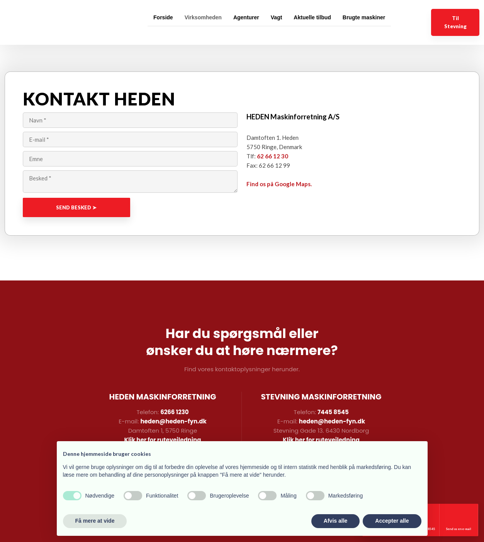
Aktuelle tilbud (312, 17)
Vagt (276, 17)
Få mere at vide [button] (95, 521)
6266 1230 (174, 412)
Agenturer (246, 17)
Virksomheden (203, 17)
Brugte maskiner (364, 17)
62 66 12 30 (272, 156)
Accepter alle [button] (392, 521)
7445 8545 (333, 412)
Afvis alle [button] (335, 521)
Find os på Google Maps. (279, 183)
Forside (163, 17)
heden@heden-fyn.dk (173, 421)
